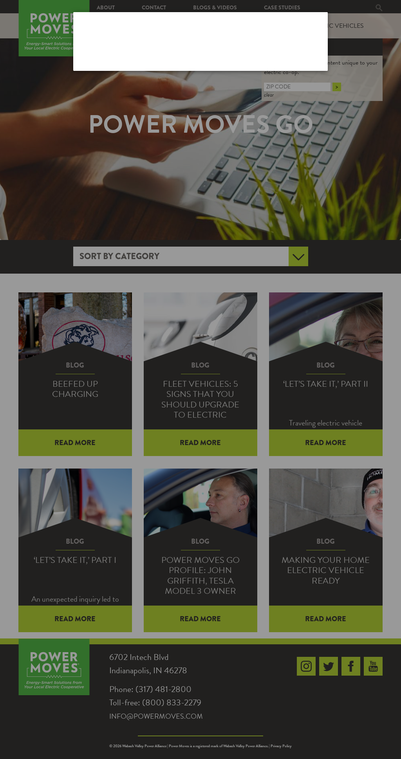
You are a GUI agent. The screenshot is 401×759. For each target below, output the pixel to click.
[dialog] (200, 41)
